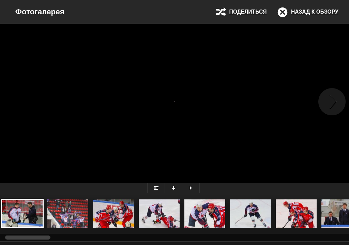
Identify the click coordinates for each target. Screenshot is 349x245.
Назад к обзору (314, 12)
